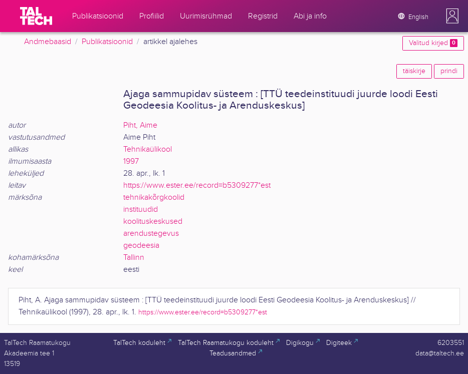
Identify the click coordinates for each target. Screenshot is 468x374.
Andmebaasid (47, 42)
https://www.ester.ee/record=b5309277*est (197, 185)
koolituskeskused (152, 221)
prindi (448, 71)
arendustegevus (151, 233)
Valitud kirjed (433, 43)
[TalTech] (36, 16)
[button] (452, 16)
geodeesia (141, 245)
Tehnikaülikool (147, 149)
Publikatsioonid (107, 42)
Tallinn (133, 257)
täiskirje (414, 71)
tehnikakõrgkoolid (153, 197)
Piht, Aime (140, 125)
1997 (131, 161)
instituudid (140, 209)
